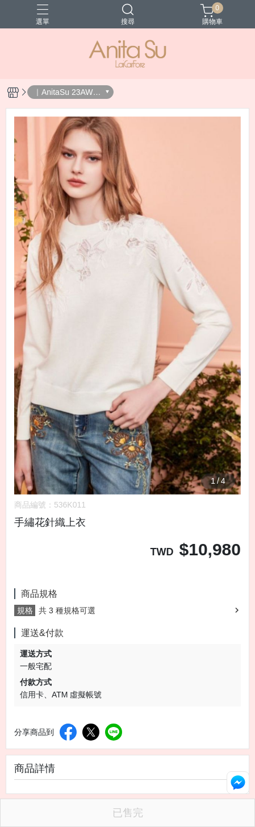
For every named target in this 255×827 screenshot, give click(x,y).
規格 (25, 610)
